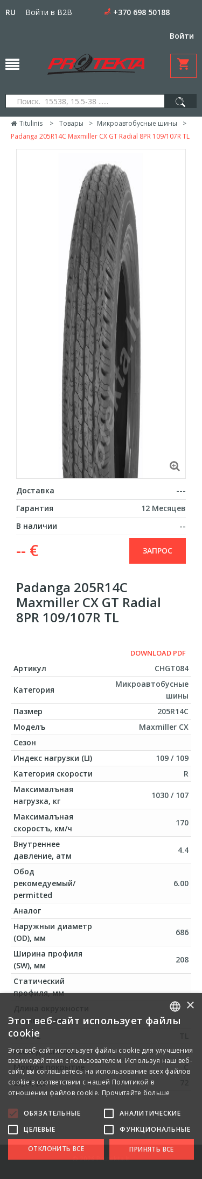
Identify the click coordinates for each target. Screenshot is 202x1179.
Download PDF (158, 653)
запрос (157, 550)
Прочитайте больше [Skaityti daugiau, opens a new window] (136, 1092)
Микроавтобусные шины (137, 123)
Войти (182, 36)
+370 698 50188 (141, 12)
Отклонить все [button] (56, 1148)
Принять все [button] (151, 1149)
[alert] (101, 1086)
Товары (71, 123)
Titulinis (27, 123)
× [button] (190, 1006)
